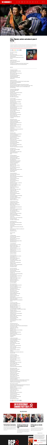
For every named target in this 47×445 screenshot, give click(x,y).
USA (10, 423)
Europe (6, 423)
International (21, 423)
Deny (38, 440)
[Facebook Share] (10, 50)
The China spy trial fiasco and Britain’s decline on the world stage (22, 426)
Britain (18, 423)
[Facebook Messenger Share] (17, 50)
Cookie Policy (38, 442)
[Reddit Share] (14, 50)
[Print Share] (20, 50)
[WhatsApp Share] (15, 50)
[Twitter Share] (12, 50)
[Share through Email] (19, 50)
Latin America (8, 423)
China (4, 423)
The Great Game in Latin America (10, 425)
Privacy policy (41, 442)
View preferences (43, 440)
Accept (35, 440)
